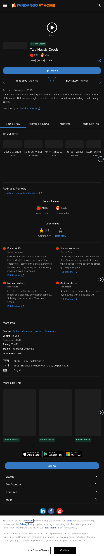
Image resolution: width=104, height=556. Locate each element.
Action (16, 331)
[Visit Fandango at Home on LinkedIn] (42, 513)
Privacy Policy (27, 524)
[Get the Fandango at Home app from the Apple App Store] (31, 455)
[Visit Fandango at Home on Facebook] (51, 513)
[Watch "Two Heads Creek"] (52, 70)
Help (9, 499)
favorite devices (30, 108)
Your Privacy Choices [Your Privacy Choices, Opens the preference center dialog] (38, 550)
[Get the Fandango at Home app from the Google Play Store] (53, 455)
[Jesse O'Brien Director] (12, 159)
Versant (29, 520)
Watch (10, 477)
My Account (13, 484)
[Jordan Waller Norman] (74, 159)
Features (11, 492)
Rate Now (60, 235)
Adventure (50, 331)
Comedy (27, 331)
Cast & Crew (13, 123)
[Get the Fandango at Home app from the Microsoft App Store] (73, 455)
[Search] (99, 5)
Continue (65, 550)
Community (44, 235)
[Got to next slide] (100, 159)
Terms (68, 520)
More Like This (91, 123)
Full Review (15, 275)
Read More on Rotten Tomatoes (22, 193)
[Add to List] (99, 60)
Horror (38, 331)
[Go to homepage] (33, 5)
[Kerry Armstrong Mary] (53, 159)
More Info (65, 123)
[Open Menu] (5, 5)
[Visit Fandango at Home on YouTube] (59, 513)
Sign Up (52, 465)
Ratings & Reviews (39, 123)
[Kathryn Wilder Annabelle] (33, 159)
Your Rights (50, 527)
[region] (52, 536)
